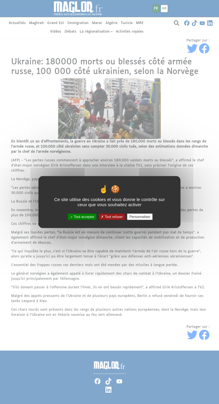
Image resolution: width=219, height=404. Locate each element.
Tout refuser (112, 217)
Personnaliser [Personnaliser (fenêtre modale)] (139, 217)
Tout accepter (82, 217)
